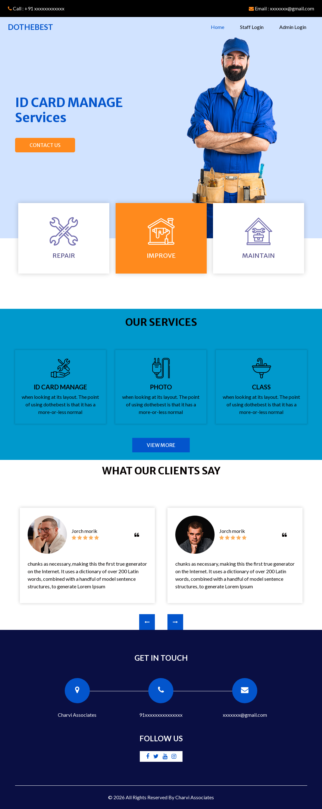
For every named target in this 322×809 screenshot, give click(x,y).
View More (161, 445)
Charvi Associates (194, 797)
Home (221, 26)
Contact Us (45, 145)
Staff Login (252, 27)
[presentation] (147, 622)
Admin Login (292, 27)
